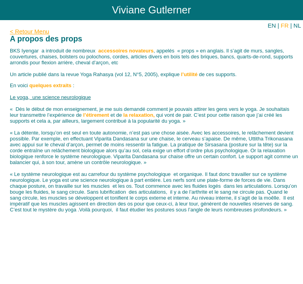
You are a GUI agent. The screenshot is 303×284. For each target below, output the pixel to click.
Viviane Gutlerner (151, 10)
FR (285, 25)
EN (272, 25)
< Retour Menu (29, 31)
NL (297, 25)
